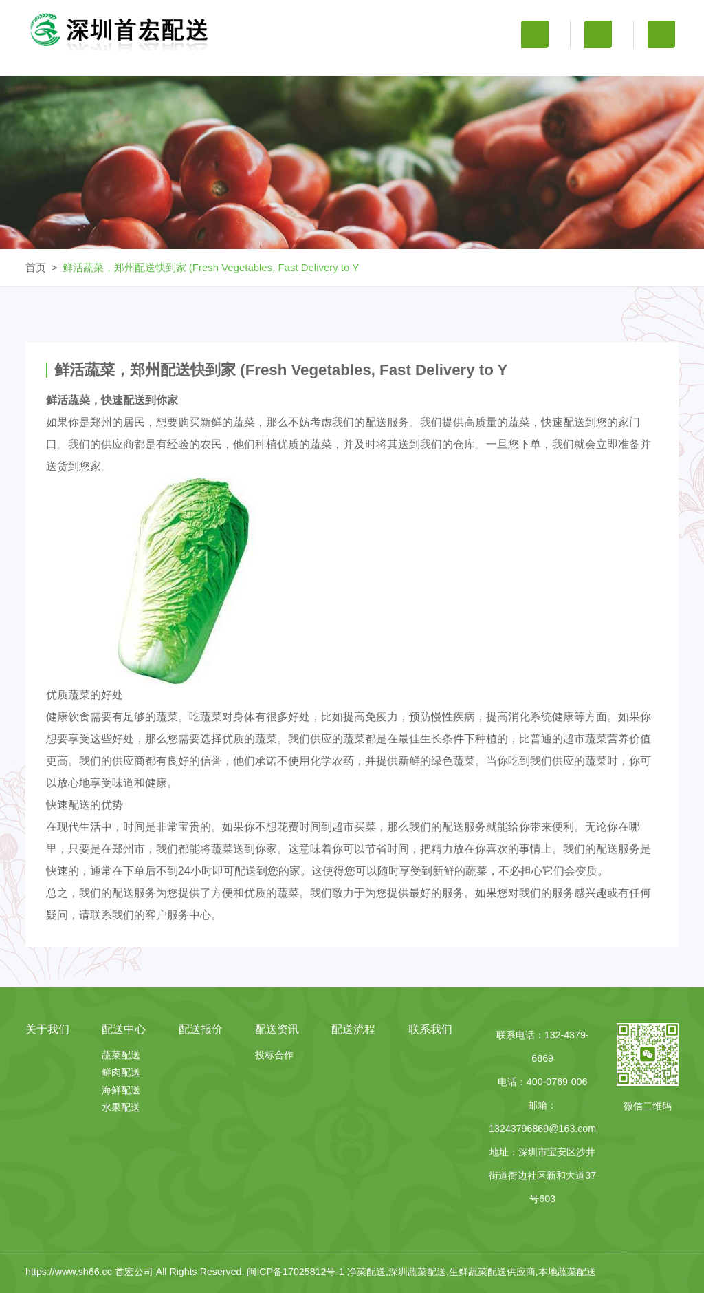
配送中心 (258, 64)
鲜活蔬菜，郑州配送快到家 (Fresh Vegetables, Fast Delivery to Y (211, 267)
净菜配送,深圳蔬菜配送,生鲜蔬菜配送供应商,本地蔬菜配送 (471, 1271)
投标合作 (274, 1055)
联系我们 (632, 64)
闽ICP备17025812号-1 (297, 1271)
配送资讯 (445, 64)
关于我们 (166, 64)
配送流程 (538, 64)
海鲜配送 (121, 1090)
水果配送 (121, 1107)
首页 (35, 267)
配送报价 (352, 64)
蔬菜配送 (121, 1055)
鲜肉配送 (121, 1072)
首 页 (72, 64)
